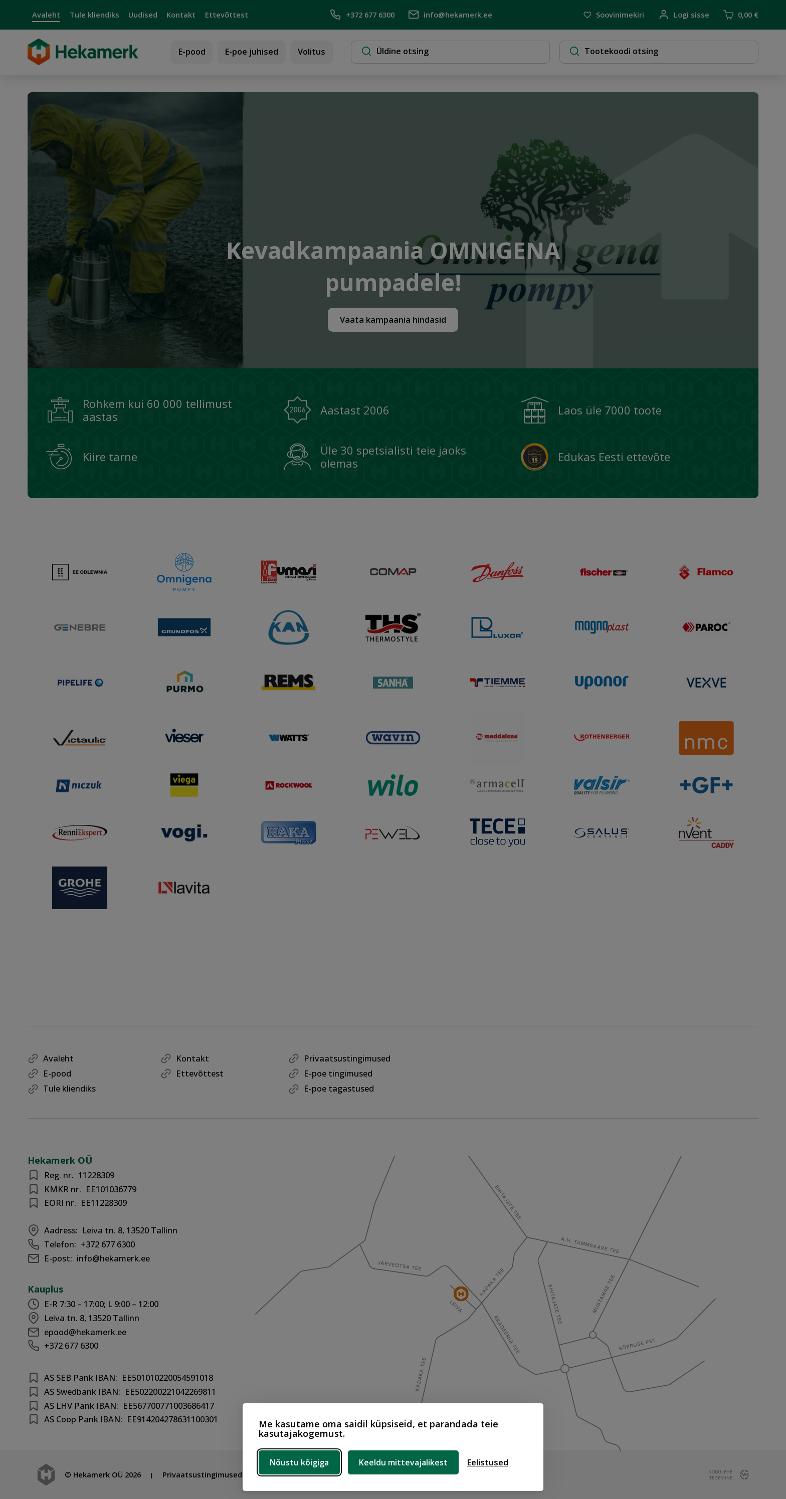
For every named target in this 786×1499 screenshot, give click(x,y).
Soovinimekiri (613, 15)
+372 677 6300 (362, 14)
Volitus (311, 51)
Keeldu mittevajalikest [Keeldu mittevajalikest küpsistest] (403, 1462)
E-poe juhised (251, 51)
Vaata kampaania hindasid (393, 319)
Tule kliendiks (94, 15)
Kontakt (180, 15)
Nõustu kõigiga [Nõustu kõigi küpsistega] (299, 1462)
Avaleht (46, 15)
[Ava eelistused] (487, 1462)
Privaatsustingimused (347, 1058)
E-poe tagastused (339, 1088)
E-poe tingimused (338, 1073)
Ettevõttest (226, 15)
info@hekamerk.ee (450, 14)
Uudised (142, 15)
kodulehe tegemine (719, 1475)
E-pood (192, 51)
